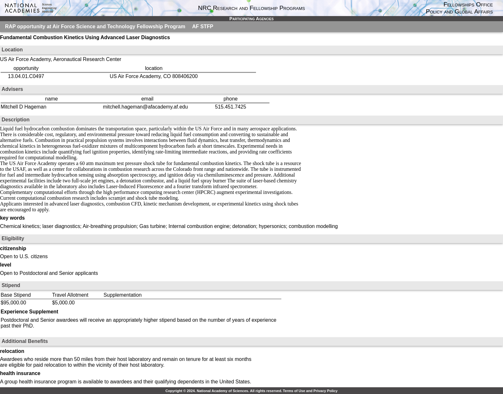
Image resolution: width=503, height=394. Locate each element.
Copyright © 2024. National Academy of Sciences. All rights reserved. (224, 391)
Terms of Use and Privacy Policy (310, 391)
